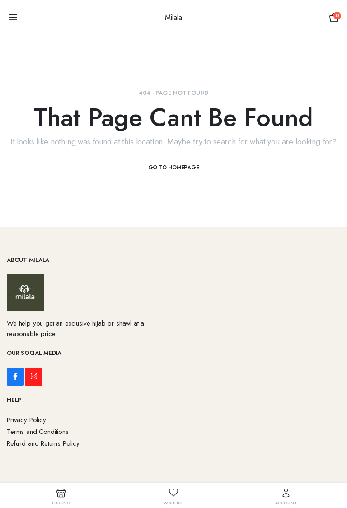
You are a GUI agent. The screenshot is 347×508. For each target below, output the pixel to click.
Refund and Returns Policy (43, 443)
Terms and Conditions (38, 432)
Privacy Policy (26, 420)
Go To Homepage (173, 167)
